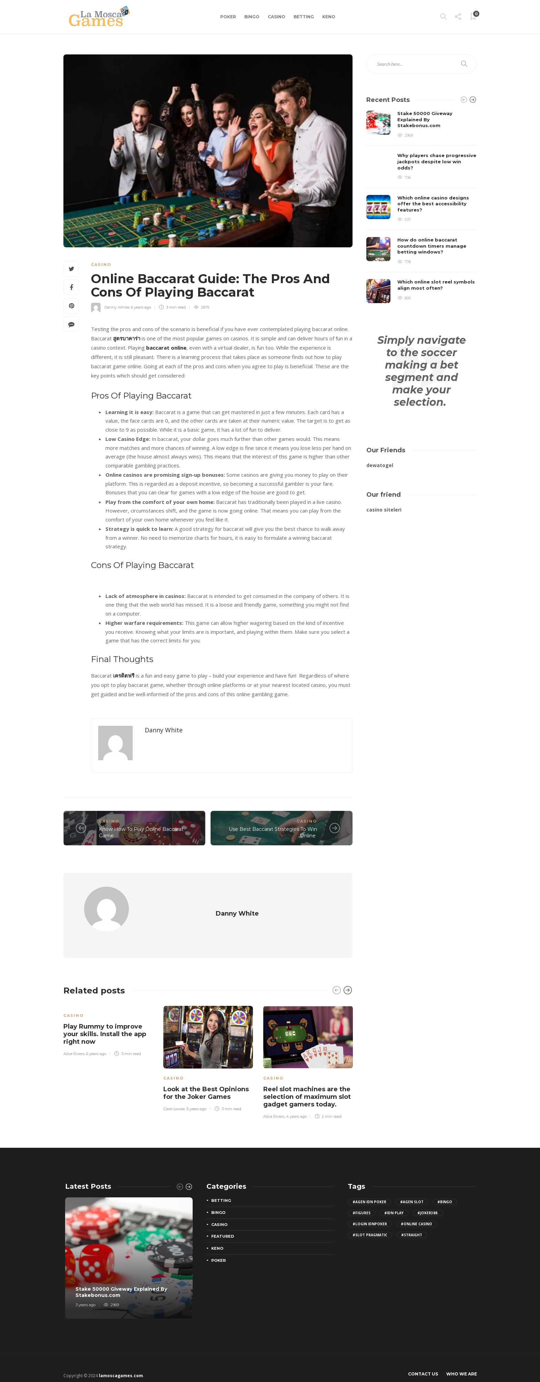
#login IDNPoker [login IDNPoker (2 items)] (370, 1211)
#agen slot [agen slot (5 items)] (412, 1189)
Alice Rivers (73, 1041)
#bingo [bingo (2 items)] (444, 1189)
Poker (228, 16)
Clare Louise (174, 1096)
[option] (108, 1017)
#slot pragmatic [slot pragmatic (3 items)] (370, 1222)
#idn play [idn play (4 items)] (394, 1200)
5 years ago (196, 1096)
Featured (222, 1223)
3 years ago (85, 1292)
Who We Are (461, 1361)
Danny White (116, 307)
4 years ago (296, 1103)
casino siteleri (383, 509)
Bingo (251, 16)
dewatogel (379, 465)
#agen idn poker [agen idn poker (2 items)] (369, 1189)
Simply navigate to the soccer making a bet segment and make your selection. (421, 371)
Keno (328, 16)
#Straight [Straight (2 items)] (411, 1222)
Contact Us (423, 1361)
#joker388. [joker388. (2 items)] (427, 1200)
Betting (304, 16)
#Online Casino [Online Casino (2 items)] (416, 1211)
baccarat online (166, 347)
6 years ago (141, 307)
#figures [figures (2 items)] (361, 1200)
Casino (276, 16)
